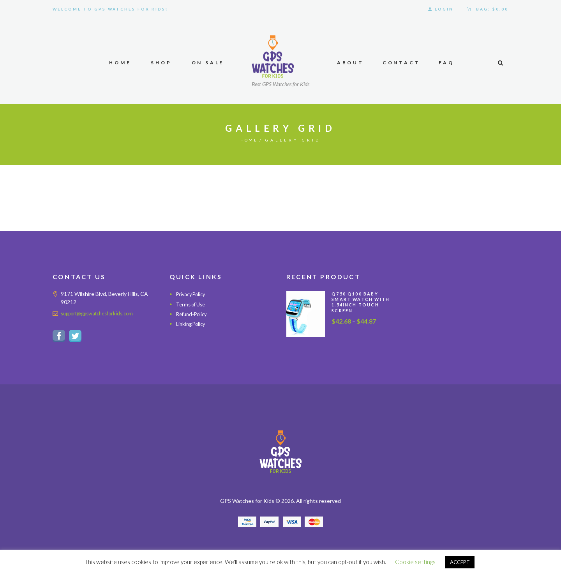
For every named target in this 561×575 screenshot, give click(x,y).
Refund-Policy (193, 314)
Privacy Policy (192, 294)
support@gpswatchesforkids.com (102, 313)
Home (249, 140)
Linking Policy (192, 323)
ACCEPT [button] (460, 562)
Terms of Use (192, 304)
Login (444, 9)
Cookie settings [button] (415, 561)
